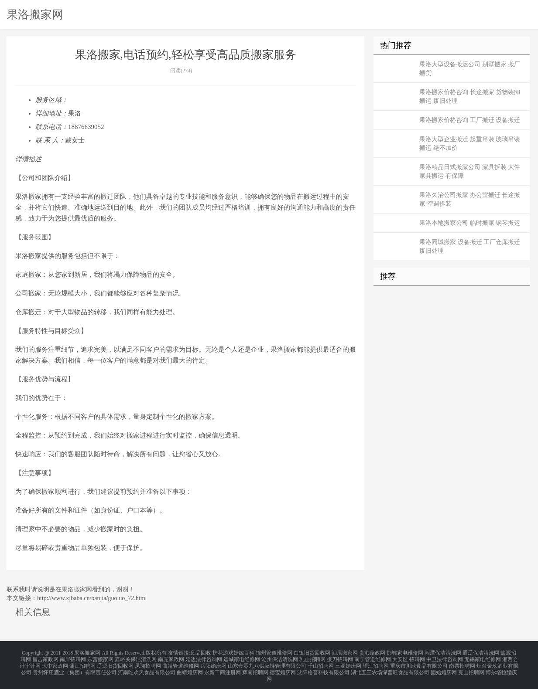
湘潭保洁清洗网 (443, 652)
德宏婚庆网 (283, 668)
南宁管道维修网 (372, 658)
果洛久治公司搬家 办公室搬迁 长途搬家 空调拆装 (469, 199)
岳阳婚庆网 (213, 663)
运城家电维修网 (241, 658)
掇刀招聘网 (340, 658)
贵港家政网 (372, 652)
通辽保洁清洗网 (481, 652)
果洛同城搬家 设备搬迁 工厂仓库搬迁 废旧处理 (469, 246)
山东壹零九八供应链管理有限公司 (267, 663)
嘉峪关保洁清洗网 (136, 658)
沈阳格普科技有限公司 (323, 668)
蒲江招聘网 (82, 663)
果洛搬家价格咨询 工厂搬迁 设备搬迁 (469, 120)
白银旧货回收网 (312, 652)
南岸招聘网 (73, 658)
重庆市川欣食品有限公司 (419, 663)
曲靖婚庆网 (190, 668)
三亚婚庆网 (348, 663)
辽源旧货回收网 (115, 663)
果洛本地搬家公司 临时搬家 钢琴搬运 (469, 223)
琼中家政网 (55, 663)
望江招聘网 (376, 663)
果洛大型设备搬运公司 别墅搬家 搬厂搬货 (469, 68)
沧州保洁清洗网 (279, 658)
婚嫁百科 (243, 652)
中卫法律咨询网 (444, 658)
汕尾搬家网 (345, 652)
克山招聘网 (471, 668)
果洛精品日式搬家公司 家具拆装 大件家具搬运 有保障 (469, 171)
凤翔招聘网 (148, 663)
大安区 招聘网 (408, 658)
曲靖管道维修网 (180, 663)
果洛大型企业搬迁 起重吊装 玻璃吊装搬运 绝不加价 (469, 143)
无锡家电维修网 (482, 658)
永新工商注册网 (222, 668)
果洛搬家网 (35, 14)
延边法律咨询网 (203, 658)
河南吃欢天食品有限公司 (146, 668)
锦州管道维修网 (274, 652)
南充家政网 (171, 658)
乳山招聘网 (312, 658)
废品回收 (200, 652)
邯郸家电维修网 (405, 652)
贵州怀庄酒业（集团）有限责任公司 (75, 668)
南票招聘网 (462, 663)
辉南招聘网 (255, 668)
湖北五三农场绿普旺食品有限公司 (390, 668)
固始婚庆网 (444, 668)
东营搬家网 (100, 658)
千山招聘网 (321, 663)
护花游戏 (222, 652)
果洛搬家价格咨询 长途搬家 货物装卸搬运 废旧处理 (469, 96)
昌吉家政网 (45, 658)
